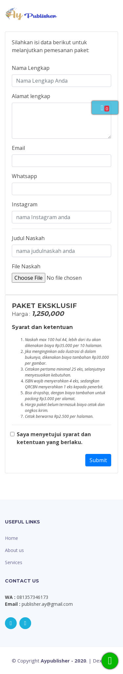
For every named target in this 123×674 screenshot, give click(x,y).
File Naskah (26, 266)
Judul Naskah (28, 238)
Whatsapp (24, 176)
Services (13, 562)
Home (11, 538)
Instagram (24, 204)
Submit (98, 460)
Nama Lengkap (31, 67)
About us (14, 550)
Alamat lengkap (31, 96)
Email (18, 148)
